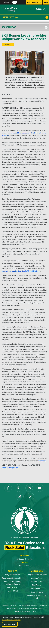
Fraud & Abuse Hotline (40, 605)
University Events (36, 588)
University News (37, 592)
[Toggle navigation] (31, 9)
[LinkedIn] (29, 488)
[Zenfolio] (30, 496)
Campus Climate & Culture (37, 575)
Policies (41, 608)
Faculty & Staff (12, 591)
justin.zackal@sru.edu (10, 468)
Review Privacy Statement (11, 620)
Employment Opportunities (12, 578)
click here (42, 461)
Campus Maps (36, 578)
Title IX (34, 611)
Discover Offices (37, 582)
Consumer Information (25, 605)
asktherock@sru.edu (24, 559)
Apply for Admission (12, 575)
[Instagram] (18, 488)
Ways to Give (12, 587)
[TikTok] (20, 496)
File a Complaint (12, 608)
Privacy (34, 608)
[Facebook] (8, 488)
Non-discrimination (25, 608)
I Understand (10, 624)
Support (27, 611)
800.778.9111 (24, 565)
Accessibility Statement (9, 605)
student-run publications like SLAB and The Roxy (21, 271)
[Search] (44, 9)
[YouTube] (39, 488)
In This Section (25, 17)
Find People (36, 585)
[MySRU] (38, 9)
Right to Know (19, 611)
